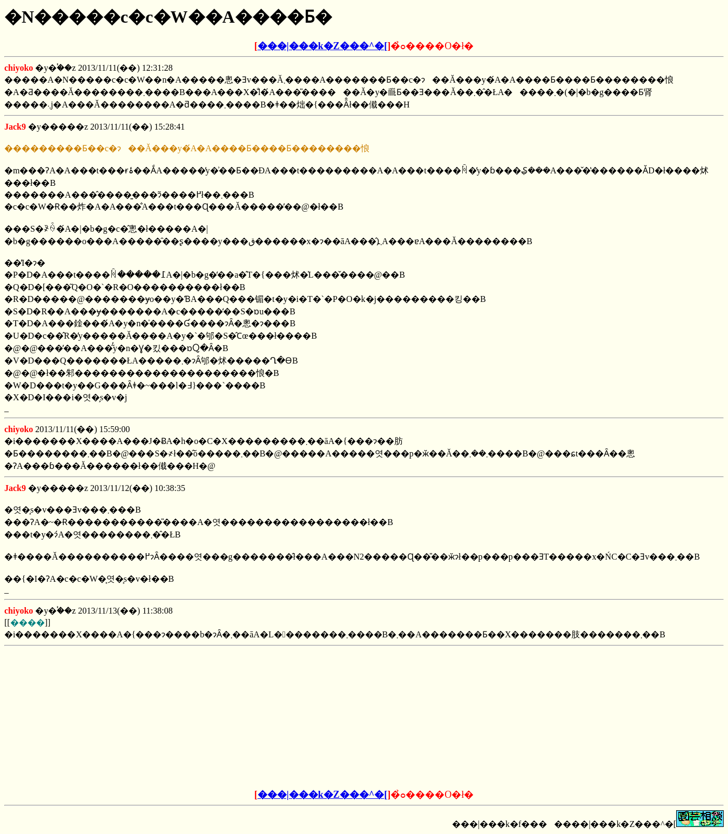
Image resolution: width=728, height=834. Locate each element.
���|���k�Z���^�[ (322, 46)
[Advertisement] (282, 717)
